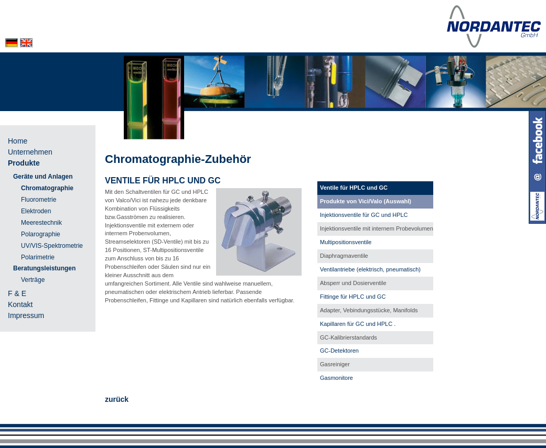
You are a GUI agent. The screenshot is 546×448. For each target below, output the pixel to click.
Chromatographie (47, 188)
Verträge (33, 279)
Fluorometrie (38, 199)
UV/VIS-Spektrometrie (52, 245)
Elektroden (36, 211)
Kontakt (20, 304)
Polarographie (40, 234)
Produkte (24, 163)
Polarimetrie (38, 257)
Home (17, 141)
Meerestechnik (41, 222)
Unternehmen (30, 152)
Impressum (26, 315)
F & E (17, 293)
